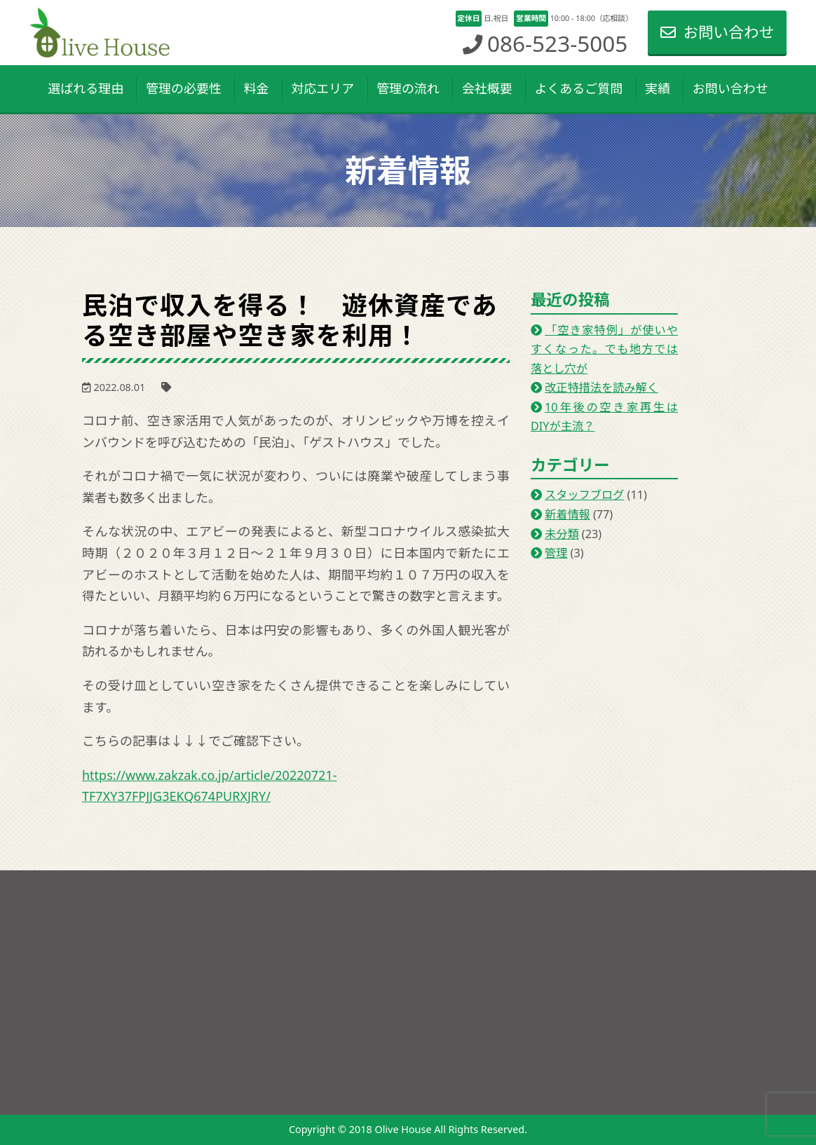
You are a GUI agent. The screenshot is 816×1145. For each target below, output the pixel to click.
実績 (657, 88)
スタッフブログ (584, 494)
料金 (256, 88)
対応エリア (322, 88)
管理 (556, 553)
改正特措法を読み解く (601, 387)
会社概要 (487, 88)
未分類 (562, 534)
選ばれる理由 (85, 88)
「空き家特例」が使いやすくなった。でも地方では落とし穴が (604, 349)
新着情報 (567, 514)
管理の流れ (408, 88)
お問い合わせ (717, 32)
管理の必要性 (184, 88)
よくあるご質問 (578, 88)
